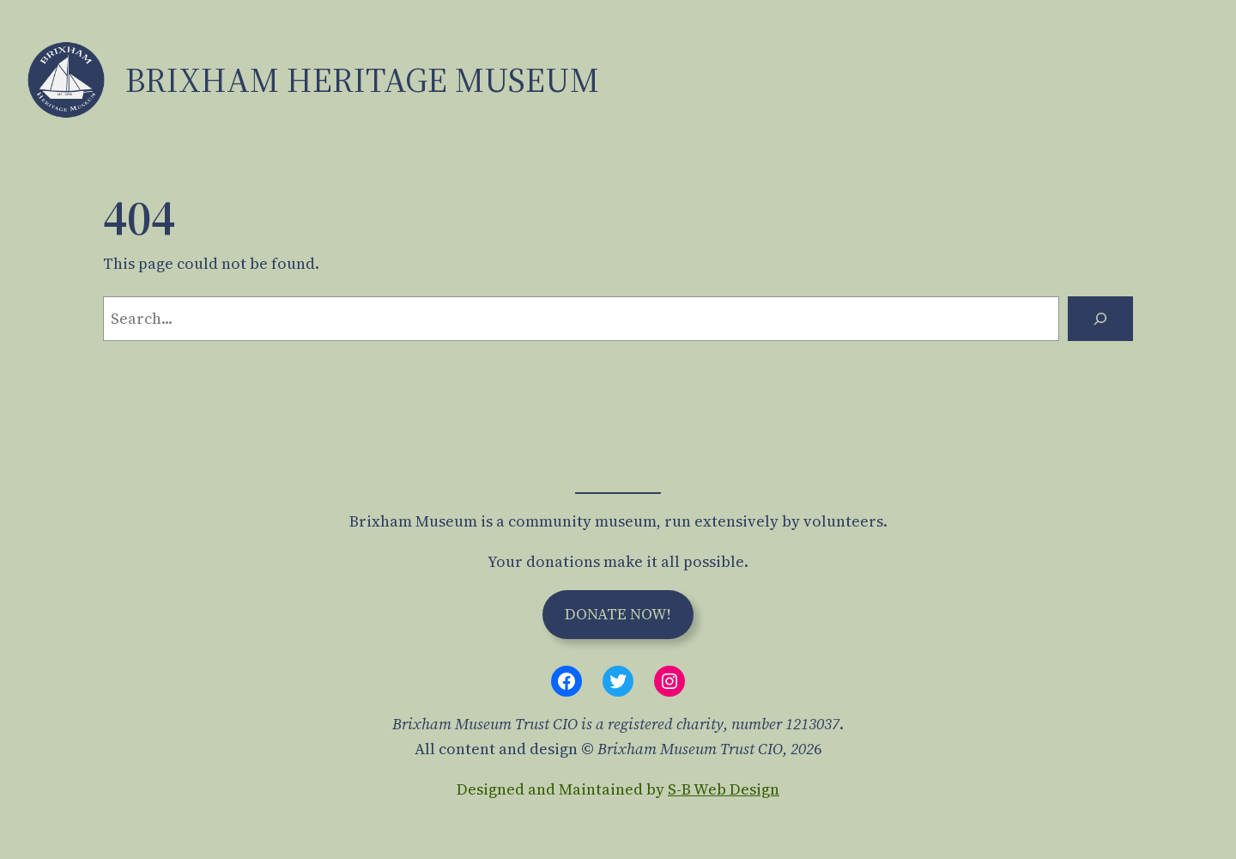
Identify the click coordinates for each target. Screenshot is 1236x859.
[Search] (1100, 318)
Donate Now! (618, 613)
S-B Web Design (723, 789)
